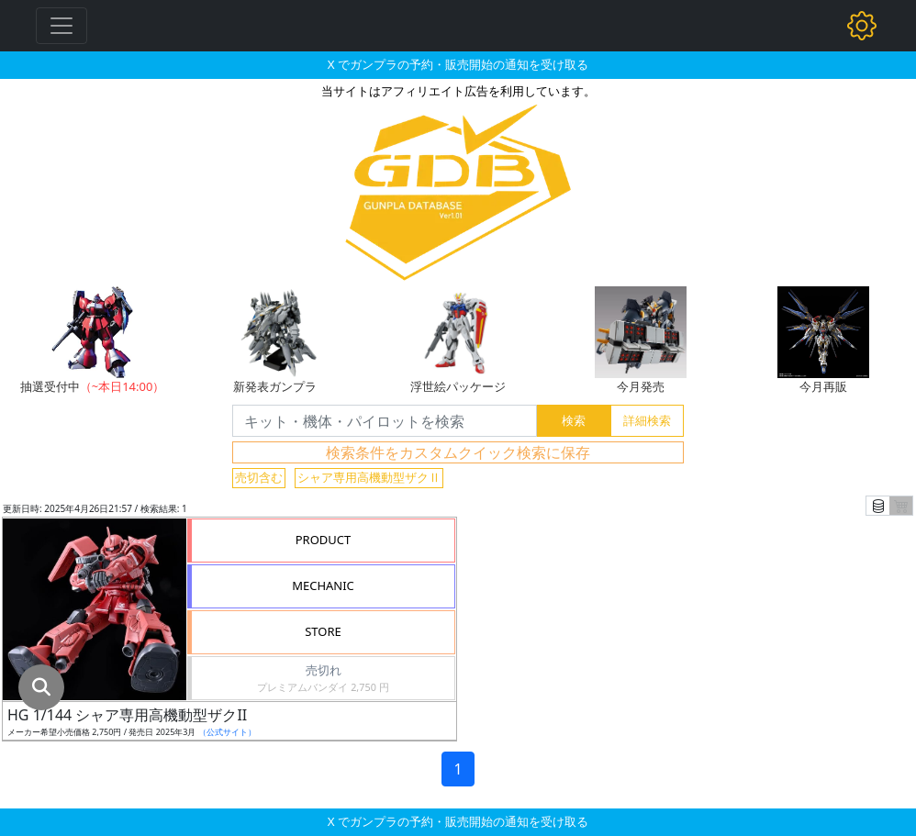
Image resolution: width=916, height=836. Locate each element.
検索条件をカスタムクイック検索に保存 (458, 452)
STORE (323, 631)
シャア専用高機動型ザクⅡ (369, 477)
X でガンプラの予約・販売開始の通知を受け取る (458, 64)
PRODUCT (324, 539)
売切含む (259, 477)
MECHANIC (323, 585)
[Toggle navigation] (61, 25)
